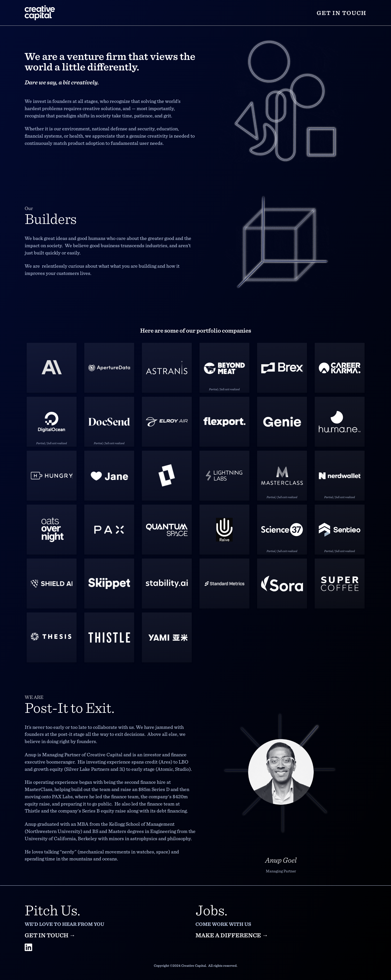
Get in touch (341, 12)
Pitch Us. (52, 909)
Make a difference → (232, 935)
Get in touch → (50, 935)
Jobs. (211, 909)
